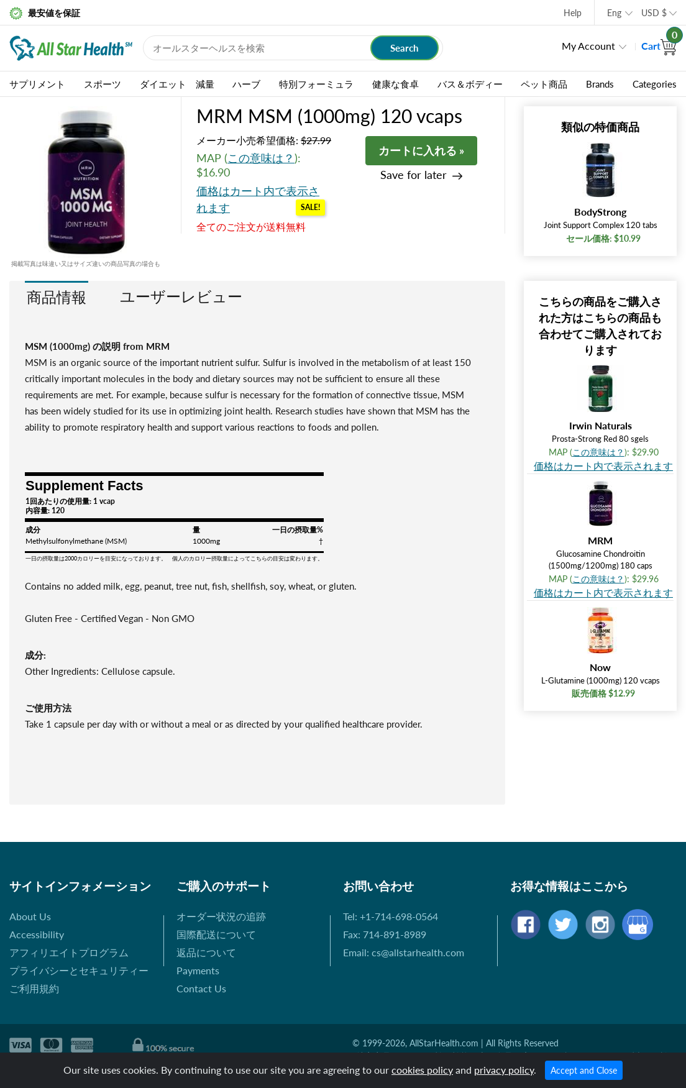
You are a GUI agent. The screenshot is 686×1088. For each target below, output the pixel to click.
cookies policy (422, 1070)
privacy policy (504, 1070)
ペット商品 (544, 83)
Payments (197, 970)
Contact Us (201, 988)
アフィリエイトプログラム (69, 952)
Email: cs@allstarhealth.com (403, 952)
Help (573, 12)
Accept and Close (584, 1070)
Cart (659, 46)
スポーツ (102, 83)
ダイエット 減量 (177, 83)
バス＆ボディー (470, 83)
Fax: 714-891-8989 (384, 934)
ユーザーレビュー (181, 296)
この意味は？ (261, 158)
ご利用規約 (34, 988)
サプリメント (37, 83)
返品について (206, 952)
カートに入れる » (421, 150)
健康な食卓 (395, 83)
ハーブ (246, 83)
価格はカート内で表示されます (603, 466)
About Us (30, 916)
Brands (600, 83)
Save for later (413, 174)
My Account (588, 46)
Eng (614, 12)
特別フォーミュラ (316, 83)
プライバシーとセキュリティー (79, 970)
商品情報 (56, 297)
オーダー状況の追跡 (221, 916)
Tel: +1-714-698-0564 (390, 916)
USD (654, 12)
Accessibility (36, 934)
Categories (655, 83)
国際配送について (216, 934)
